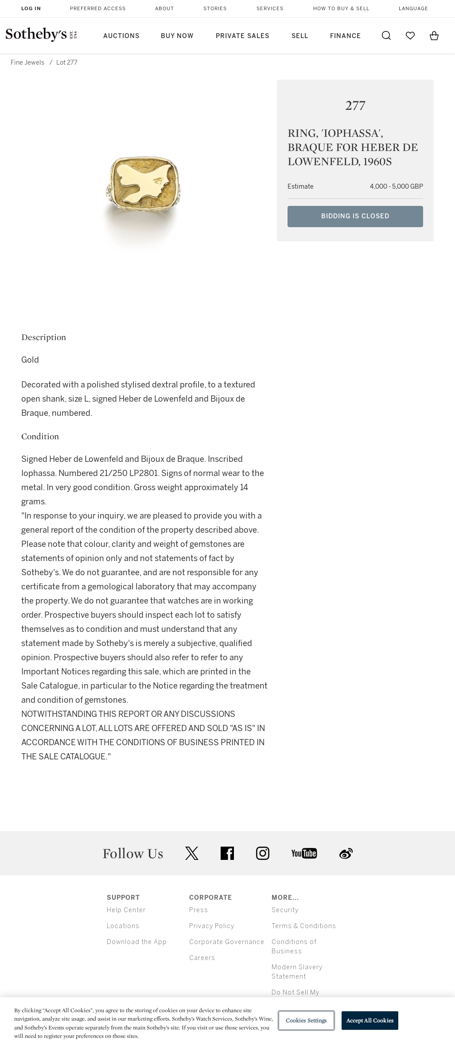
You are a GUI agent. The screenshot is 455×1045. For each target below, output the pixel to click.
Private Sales (242, 36)
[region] (227, 1021)
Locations (123, 926)
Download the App (137, 942)
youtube (304, 853)
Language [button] (413, 9)
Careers (202, 958)
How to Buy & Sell (341, 9)
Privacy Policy (211, 926)
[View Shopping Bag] (434, 35)
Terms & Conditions (304, 926)
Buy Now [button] (177, 36)
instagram (262, 853)
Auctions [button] (121, 36)
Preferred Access (98, 9)
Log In (31, 9)
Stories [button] (215, 9)
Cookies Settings (306, 1020)
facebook (227, 853)
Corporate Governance (226, 942)
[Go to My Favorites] (410, 35)
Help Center (126, 910)
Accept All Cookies (369, 1020)
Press (198, 910)
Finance (345, 36)
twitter (191, 853)
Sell (300, 36)
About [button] (164, 9)
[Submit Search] (386, 35)
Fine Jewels (27, 62)
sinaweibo (346, 853)
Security (285, 910)
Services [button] (270, 9)
